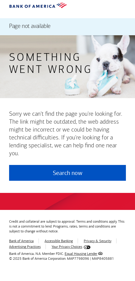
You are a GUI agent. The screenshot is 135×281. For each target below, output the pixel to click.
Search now (67, 172)
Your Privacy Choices (67, 247)
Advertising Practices (25, 247)
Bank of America (21, 241)
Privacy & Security (97, 241)
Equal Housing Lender (81, 254)
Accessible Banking (59, 241)
